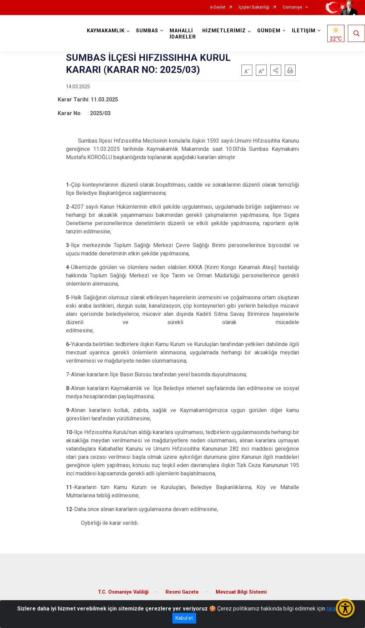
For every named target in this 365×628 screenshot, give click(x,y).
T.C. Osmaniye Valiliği (123, 592)
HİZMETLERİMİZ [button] (224, 31)
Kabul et (184, 618)
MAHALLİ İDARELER (183, 34)
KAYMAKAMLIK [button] (106, 31)
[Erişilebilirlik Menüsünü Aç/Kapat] (345, 608)
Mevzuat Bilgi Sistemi (241, 592)
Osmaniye (292, 7)
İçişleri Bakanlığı (254, 7)
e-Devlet (218, 7)
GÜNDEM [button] (269, 31)
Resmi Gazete (182, 592)
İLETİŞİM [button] (304, 31)
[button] (275, 70)
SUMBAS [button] (147, 31)
